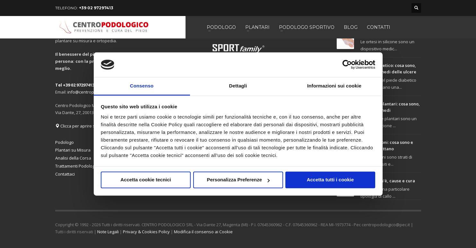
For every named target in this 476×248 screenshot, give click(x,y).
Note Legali (108, 232)
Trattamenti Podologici (77, 166)
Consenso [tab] (141, 85)
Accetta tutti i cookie (330, 180)
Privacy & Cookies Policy (146, 232)
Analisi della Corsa (73, 158)
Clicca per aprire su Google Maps (90, 126)
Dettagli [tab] (238, 85)
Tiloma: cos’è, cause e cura (387, 181)
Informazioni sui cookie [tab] (334, 85)
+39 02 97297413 (96, 7)
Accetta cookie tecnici (145, 180)
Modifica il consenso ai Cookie (203, 232)
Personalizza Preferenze (238, 180)
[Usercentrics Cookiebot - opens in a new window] (347, 65)
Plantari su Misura (73, 150)
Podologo (64, 142)
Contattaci (65, 174)
